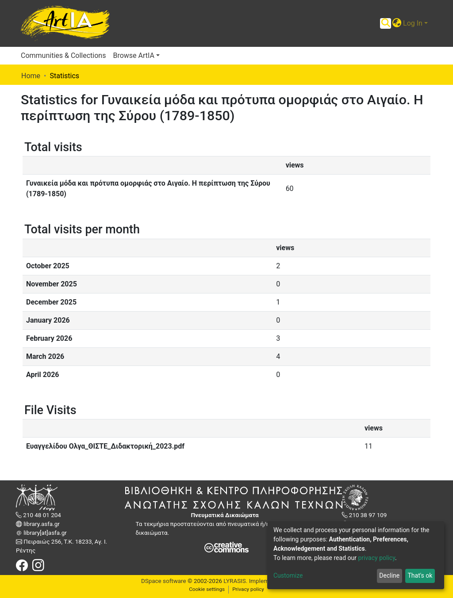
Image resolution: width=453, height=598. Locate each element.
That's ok (419, 575)
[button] (396, 23)
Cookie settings (207, 589)
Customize (288, 575)
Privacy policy (248, 589)
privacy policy (376, 557)
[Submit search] (385, 23)
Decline (389, 575)
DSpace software (163, 581)
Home (30, 76)
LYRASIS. (235, 581)
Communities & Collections (63, 55)
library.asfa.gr (41, 524)
